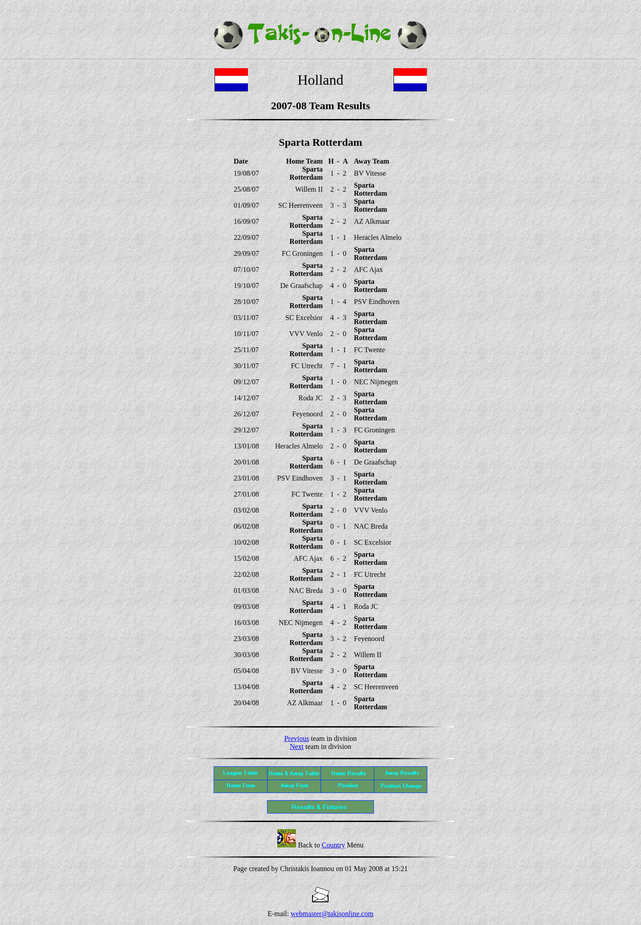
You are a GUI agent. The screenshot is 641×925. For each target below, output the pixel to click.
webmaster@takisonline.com (332, 913)
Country (333, 845)
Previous (296, 738)
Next (297, 746)
